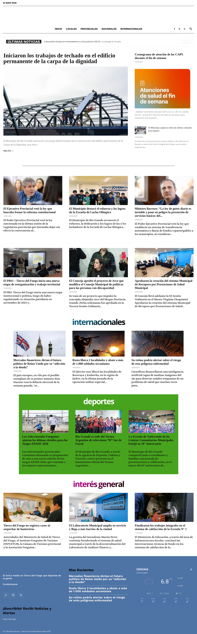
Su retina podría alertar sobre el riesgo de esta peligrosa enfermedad (72, 41)
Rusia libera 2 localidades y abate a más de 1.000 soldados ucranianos (97, 361)
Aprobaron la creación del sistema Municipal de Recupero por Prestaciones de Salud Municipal (163, 284)
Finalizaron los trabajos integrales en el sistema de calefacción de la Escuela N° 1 (161, 527)
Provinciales (89, 28)
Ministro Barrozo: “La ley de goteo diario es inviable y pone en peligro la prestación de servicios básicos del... (163, 212)
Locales (71, 28)
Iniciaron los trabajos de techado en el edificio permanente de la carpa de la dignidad (59, 58)
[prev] (184, 41)
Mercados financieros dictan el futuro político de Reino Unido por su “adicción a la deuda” (39, 363)
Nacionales (109, 28)
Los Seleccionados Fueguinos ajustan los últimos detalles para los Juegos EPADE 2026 (45, 440)
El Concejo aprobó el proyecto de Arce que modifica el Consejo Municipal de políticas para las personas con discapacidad (96, 284)
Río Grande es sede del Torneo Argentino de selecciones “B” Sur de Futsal (98, 440)
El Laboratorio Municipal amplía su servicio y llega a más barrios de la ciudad (97, 527)
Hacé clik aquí (9, 619)
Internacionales (131, 28)
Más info (8, 151)
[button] (190, 29)
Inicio (58, 28)
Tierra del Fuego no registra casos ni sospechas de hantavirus (26, 527)
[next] (189, 41)
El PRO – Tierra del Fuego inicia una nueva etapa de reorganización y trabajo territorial (31, 282)
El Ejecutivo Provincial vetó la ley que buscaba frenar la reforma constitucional (29, 210)
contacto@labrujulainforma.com (37, 584)
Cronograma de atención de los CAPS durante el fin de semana (159, 56)
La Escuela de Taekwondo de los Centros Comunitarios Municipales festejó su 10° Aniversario (151, 440)
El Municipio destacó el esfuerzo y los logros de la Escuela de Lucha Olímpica (97, 210)
